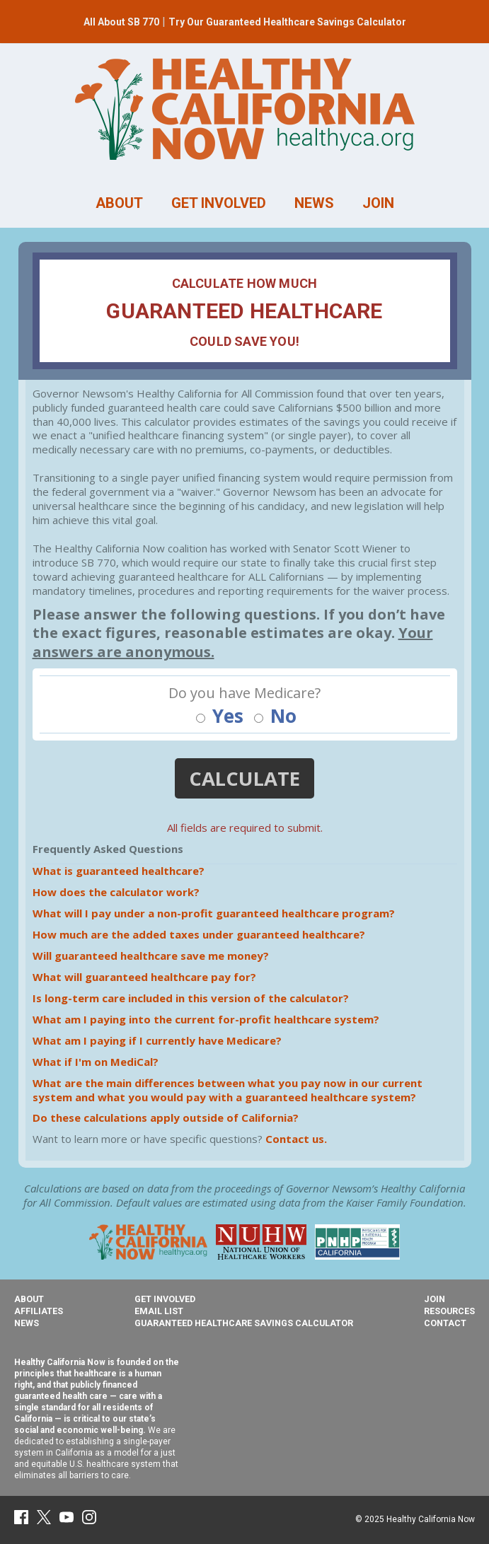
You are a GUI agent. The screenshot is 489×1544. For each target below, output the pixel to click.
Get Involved (164, 1299)
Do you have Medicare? (244, 692)
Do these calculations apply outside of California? (166, 1117)
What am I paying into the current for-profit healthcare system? (206, 1019)
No (275, 716)
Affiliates (38, 1311)
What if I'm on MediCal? (96, 1062)
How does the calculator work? (116, 892)
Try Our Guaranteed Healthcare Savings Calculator (287, 22)
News (26, 1323)
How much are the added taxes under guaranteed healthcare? (199, 934)
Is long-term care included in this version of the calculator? (191, 998)
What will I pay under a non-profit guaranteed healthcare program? (214, 913)
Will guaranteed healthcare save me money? (151, 955)
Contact (445, 1323)
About (29, 1299)
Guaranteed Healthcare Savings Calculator (243, 1323)
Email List (158, 1311)
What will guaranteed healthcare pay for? (144, 977)
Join (434, 1299)
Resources (449, 1311)
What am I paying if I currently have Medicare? (157, 1040)
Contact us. (296, 1139)
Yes (219, 716)
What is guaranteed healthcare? (119, 871)
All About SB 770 (121, 22)
